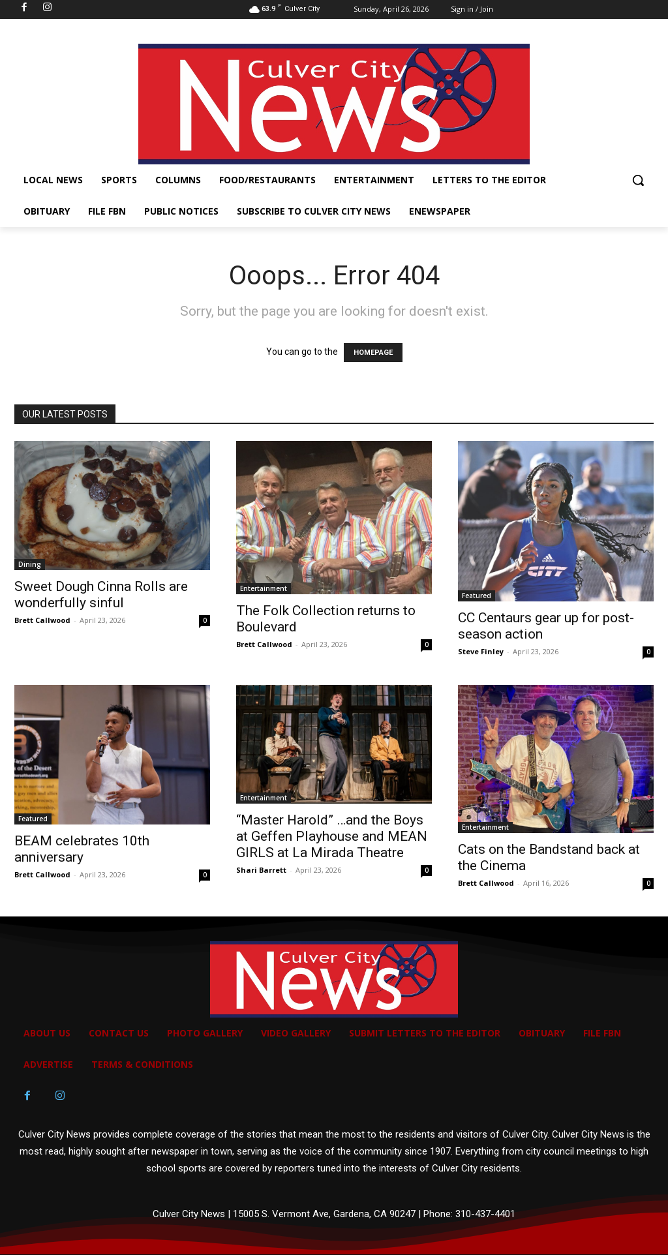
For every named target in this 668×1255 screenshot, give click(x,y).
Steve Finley (481, 651)
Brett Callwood (42, 620)
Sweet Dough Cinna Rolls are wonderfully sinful (101, 595)
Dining (29, 564)
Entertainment (263, 588)
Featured (476, 595)
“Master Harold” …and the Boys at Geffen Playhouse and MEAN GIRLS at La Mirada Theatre (331, 836)
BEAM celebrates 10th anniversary (81, 849)
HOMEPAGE (373, 352)
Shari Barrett (261, 870)
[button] (638, 180)
